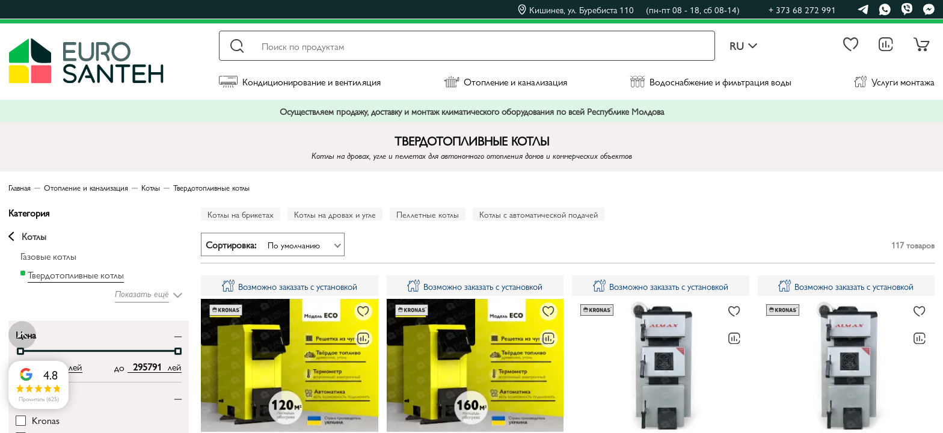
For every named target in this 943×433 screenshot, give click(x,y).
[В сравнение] (363, 339)
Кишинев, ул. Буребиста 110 (629, 9)
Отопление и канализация (505, 81)
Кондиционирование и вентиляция (300, 81)
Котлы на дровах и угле (335, 214)
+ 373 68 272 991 (802, 9)
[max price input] (147, 366)
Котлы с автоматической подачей (538, 214)
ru (744, 46)
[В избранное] (363, 311)
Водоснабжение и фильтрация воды (710, 81)
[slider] (20, 351)
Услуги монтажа (894, 81)
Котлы (27, 236)
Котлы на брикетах (240, 214)
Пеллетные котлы (427, 214)
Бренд (28, 396)
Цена (26, 334)
